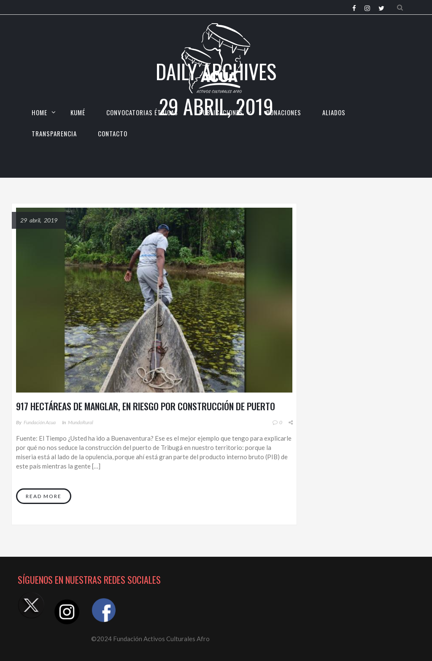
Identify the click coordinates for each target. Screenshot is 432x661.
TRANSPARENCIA (54, 133)
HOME (39, 112)
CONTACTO (112, 133)
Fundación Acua (40, 422)
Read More (44, 496)
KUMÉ (77, 112)
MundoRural (80, 422)
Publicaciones (221, 112)
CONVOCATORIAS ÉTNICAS (142, 112)
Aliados (334, 112)
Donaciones (283, 112)
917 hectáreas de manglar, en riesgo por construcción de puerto (145, 406)
